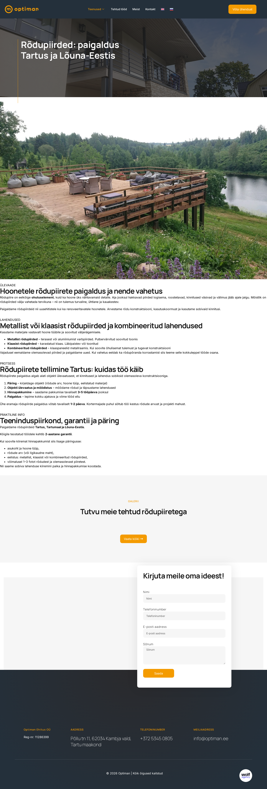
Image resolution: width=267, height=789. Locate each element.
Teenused (96, 9)
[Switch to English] (162, 9)
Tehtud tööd (119, 9)
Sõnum (148, 644)
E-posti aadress (155, 627)
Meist (136, 9)
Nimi (146, 592)
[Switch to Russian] (171, 9)
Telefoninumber (155, 609)
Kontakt (150, 9)
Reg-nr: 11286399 (36, 737)
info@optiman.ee (211, 738)
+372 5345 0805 (156, 738)
